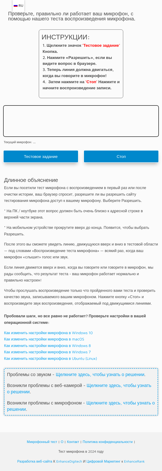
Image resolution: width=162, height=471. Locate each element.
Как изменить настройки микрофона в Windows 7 (47, 352)
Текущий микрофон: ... (20, 142)
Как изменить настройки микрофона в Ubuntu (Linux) (50, 358)
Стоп (121, 156)
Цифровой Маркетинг (103, 461)
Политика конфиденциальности (108, 442)
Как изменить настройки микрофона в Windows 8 (47, 345)
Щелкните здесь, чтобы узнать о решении (100, 374)
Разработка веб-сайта (34, 461)
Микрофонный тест (42, 442)
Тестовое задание (41, 156)
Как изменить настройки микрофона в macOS (44, 339)
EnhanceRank (134, 461)
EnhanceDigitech (69, 461)
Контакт (73, 442)
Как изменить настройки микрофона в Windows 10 (48, 333)
